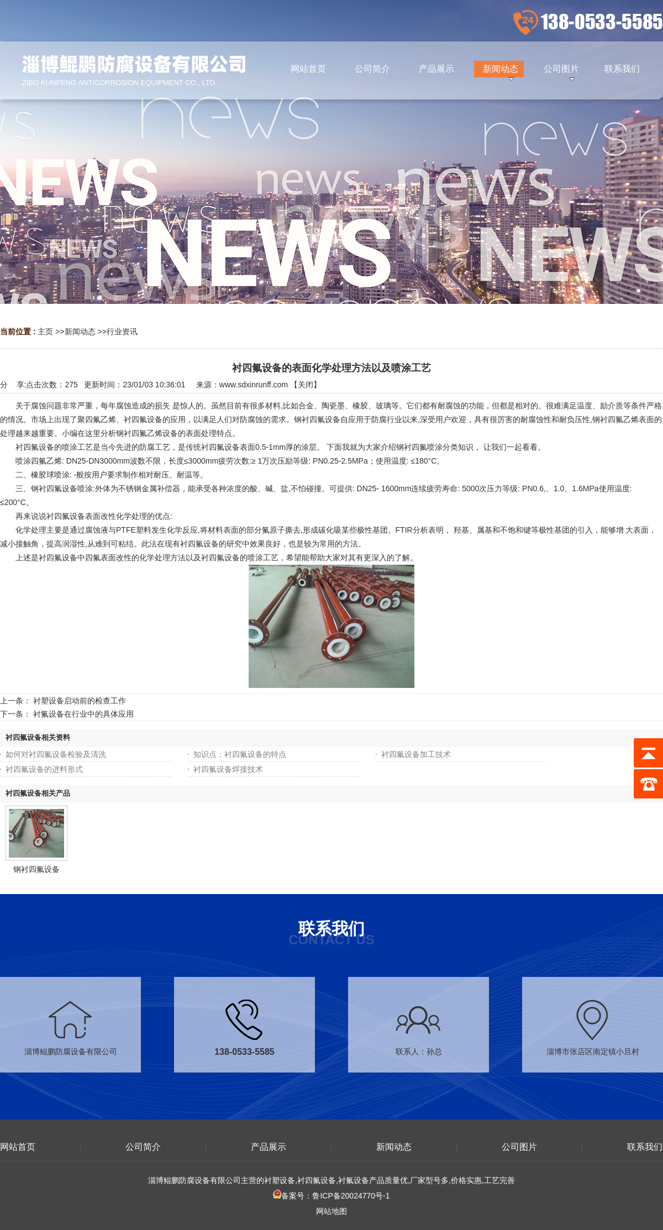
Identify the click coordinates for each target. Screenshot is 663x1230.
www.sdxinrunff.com (253, 384)
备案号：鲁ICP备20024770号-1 (331, 1195)
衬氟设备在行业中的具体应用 (83, 713)
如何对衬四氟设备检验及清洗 (56, 754)
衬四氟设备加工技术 (416, 754)
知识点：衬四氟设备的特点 (239, 754)
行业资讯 (122, 331)
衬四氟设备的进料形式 (44, 769)
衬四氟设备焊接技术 (228, 769)
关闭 (305, 384)
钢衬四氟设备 (36, 869)
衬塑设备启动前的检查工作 (79, 700)
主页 (45, 331)
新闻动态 (80, 331)
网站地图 (331, 1211)
